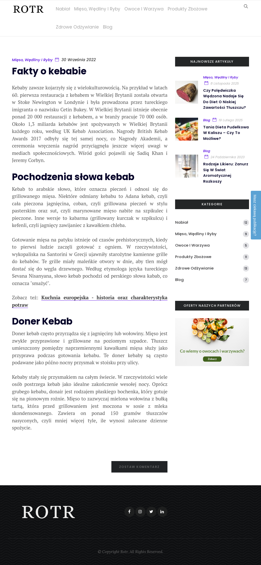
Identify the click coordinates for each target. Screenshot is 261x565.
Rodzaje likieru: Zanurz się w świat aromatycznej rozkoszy (226, 171)
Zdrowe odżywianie (78, 27)
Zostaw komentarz (139, 467)
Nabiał (64, 9)
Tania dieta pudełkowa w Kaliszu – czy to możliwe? (224, 132)
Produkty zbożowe (188, 9)
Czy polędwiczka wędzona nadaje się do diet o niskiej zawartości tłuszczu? (225, 99)
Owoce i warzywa (145, 9)
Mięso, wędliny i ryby (98, 9)
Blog (108, 27)
